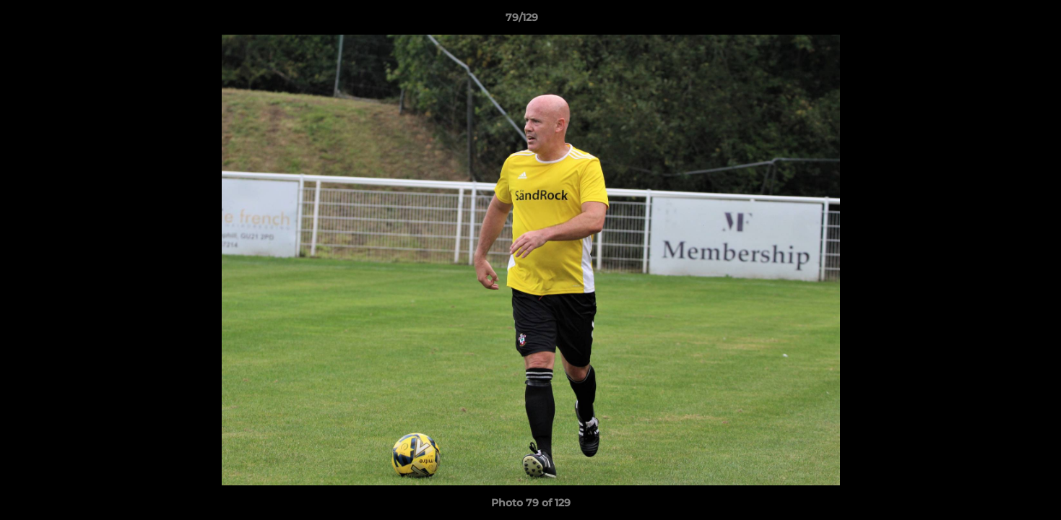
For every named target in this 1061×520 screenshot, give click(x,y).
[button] (1000, 20)
